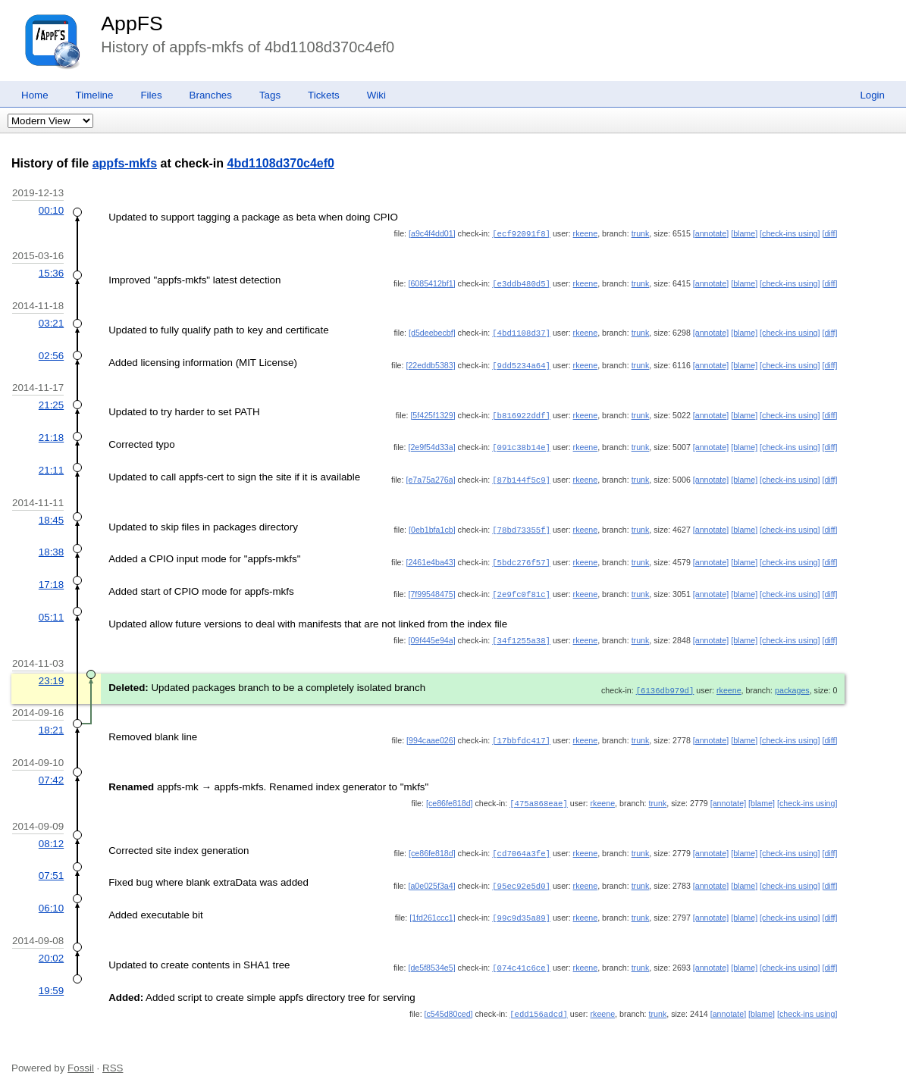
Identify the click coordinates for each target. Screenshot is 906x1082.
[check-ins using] (790, 233)
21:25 (51, 402)
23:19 (51, 672)
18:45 (51, 515)
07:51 (51, 864)
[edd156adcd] (538, 1000)
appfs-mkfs (124, 163)
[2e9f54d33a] (431, 443)
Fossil (80, 1053)
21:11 (51, 465)
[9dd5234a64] (521, 363)
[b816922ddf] (521, 412)
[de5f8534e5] (431, 954)
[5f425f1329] (432, 412)
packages (792, 681)
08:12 (51, 833)
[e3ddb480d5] (521, 282)
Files (150, 95)
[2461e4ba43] (430, 556)
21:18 (51, 433)
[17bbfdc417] (521, 731)
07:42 (51, 770)
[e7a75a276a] (430, 475)
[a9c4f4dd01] (432, 233)
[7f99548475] (431, 587)
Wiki (376, 95)
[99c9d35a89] (521, 905)
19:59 (51, 977)
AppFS (132, 23)
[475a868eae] (538, 793)
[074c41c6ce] (521, 954)
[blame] (744, 233)
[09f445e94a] (431, 632)
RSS (112, 1053)
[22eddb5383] (430, 362)
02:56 (51, 353)
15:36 (51, 272)
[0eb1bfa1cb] (432, 524)
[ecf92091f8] (521, 233)
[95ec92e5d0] (521, 874)
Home (35, 95)
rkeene (585, 233)
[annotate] (711, 233)
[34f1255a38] (521, 632)
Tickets (324, 95)
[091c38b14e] (521, 443)
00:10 (51, 210)
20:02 (51, 945)
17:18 (51, 577)
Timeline (95, 95)
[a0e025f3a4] (431, 874)
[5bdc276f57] (521, 556)
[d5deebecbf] (432, 331)
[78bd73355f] (521, 524)
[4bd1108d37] (521, 331)
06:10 (51, 896)
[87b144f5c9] (521, 475)
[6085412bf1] (431, 282)
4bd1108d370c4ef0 (280, 163)
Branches (211, 95)
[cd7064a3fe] (521, 842)
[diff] (829, 233)
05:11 (51, 609)
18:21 (51, 721)
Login (872, 95)
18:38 (51, 546)
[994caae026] (431, 731)
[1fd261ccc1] (432, 905)
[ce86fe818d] (449, 793)
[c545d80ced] (449, 1000)
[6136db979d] (665, 682)
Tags (270, 95)
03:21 (51, 321)
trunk (641, 233)
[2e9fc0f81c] (521, 587)
